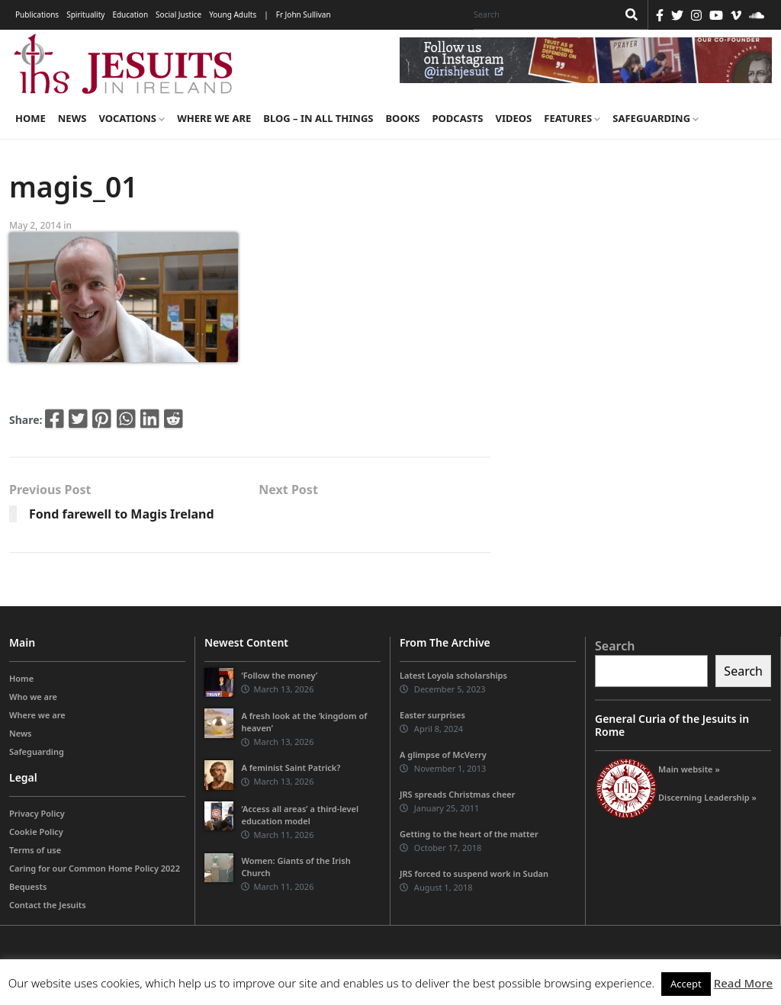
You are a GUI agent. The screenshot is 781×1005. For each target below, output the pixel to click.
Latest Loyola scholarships (453, 675)
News (72, 118)
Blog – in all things (318, 118)
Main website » (689, 769)
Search (615, 645)
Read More (743, 983)
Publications (37, 14)
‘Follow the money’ (279, 675)
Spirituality (85, 14)
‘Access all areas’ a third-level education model (299, 815)
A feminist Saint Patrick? (290, 767)
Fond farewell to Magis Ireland (121, 514)
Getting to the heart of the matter (469, 834)
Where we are (214, 118)
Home (30, 118)
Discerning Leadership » (707, 797)
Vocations (131, 118)
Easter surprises (432, 715)
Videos (514, 118)
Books (402, 118)
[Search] (541, 14)
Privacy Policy (37, 813)
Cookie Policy (36, 831)
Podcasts (457, 118)
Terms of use (35, 850)
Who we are (33, 696)
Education (130, 14)
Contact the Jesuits (47, 904)
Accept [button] (686, 984)
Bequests (28, 886)
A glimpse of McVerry (443, 754)
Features (572, 118)
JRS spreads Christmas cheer (458, 794)
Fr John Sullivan (303, 14)
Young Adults (232, 14)
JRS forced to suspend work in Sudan (474, 873)
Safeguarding (655, 118)
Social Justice (178, 14)
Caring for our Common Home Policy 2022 (94, 868)
